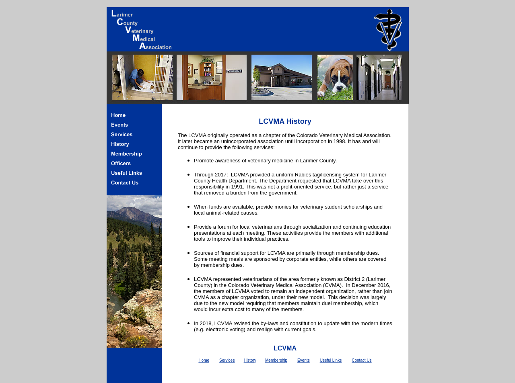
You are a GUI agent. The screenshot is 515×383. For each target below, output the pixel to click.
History (250, 360)
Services (227, 360)
